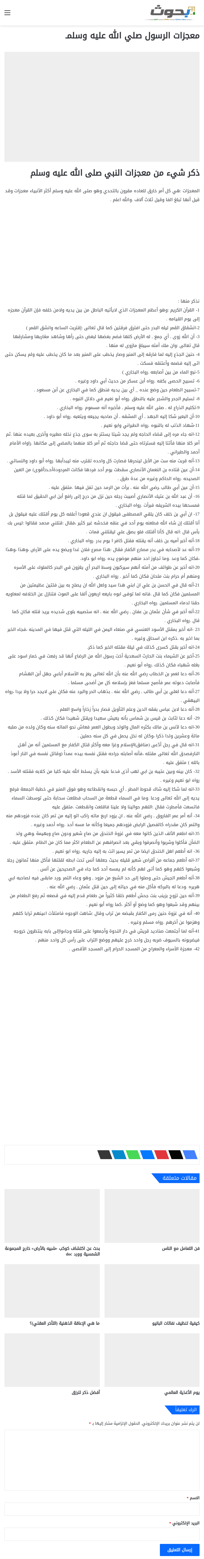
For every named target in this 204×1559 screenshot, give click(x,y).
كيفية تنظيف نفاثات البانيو (176, 1323)
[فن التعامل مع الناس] (152, 1216)
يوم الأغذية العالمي (182, 1393)
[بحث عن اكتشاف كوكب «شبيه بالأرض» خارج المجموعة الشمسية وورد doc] (52, 1216)
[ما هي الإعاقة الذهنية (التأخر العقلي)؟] (52, 1291)
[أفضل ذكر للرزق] (52, 1360)
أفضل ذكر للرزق (86, 1393)
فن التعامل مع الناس (181, 1249)
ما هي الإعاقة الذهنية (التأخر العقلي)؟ (64, 1323)
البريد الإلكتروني (184, 1523)
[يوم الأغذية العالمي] (152, 1360)
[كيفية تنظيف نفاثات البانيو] (152, 1291)
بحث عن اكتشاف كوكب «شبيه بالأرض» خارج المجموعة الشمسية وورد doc (52, 1251)
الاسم (193, 1498)
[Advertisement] (102, 252)
